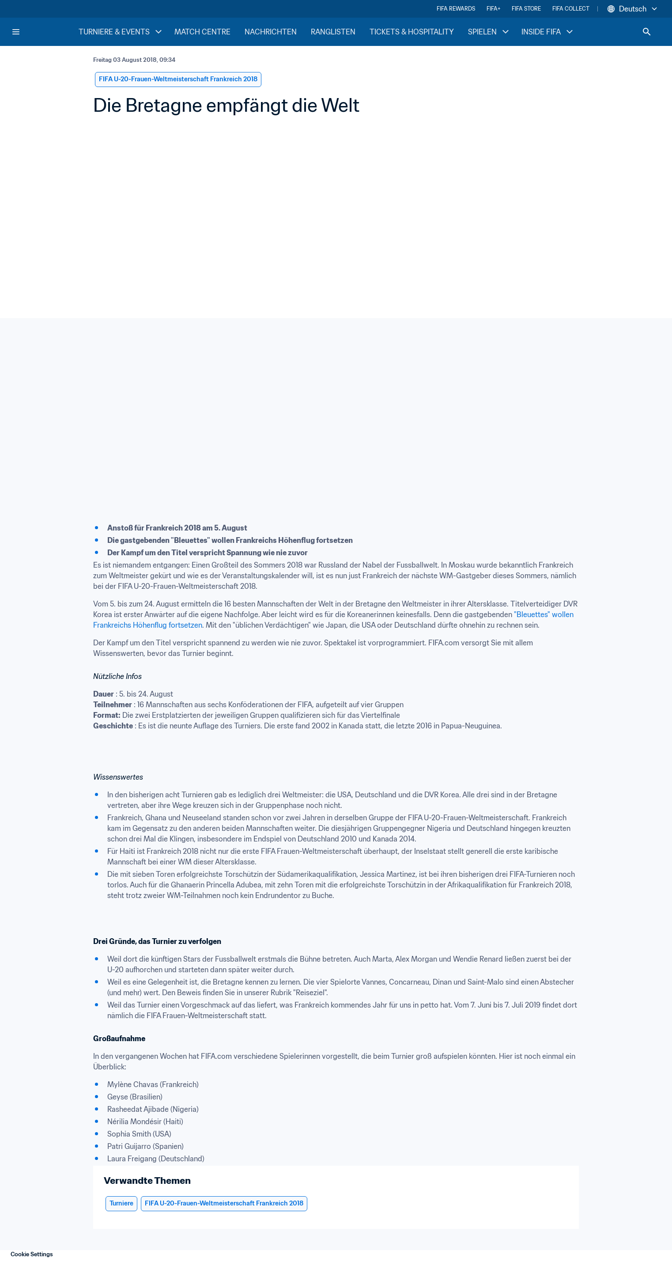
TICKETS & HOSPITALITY (412, 31)
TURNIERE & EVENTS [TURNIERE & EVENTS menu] (121, 32)
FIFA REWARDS (456, 8)
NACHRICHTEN (271, 31)
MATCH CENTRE (202, 31)
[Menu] (16, 32)
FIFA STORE (526, 8)
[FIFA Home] (44, 31)
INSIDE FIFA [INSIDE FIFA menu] (548, 32)
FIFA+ (493, 8)
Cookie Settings (32, 1254)
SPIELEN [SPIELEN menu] (489, 32)
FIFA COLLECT (570, 8)
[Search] (647, 32)
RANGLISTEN (333, 31)
